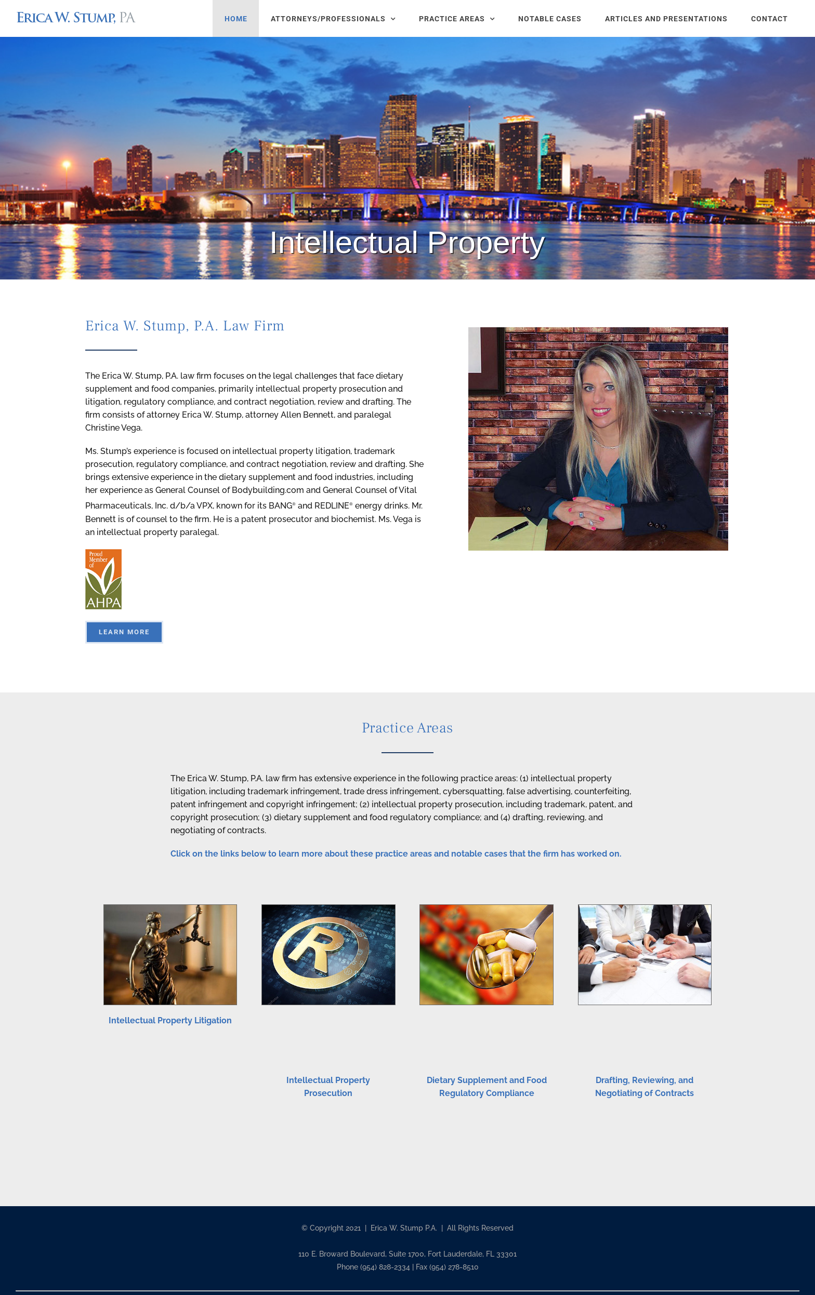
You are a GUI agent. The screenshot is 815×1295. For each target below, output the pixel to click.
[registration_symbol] (328, 909)
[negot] (645, 909)
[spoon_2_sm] (486, 909)
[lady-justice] (170, 909)
